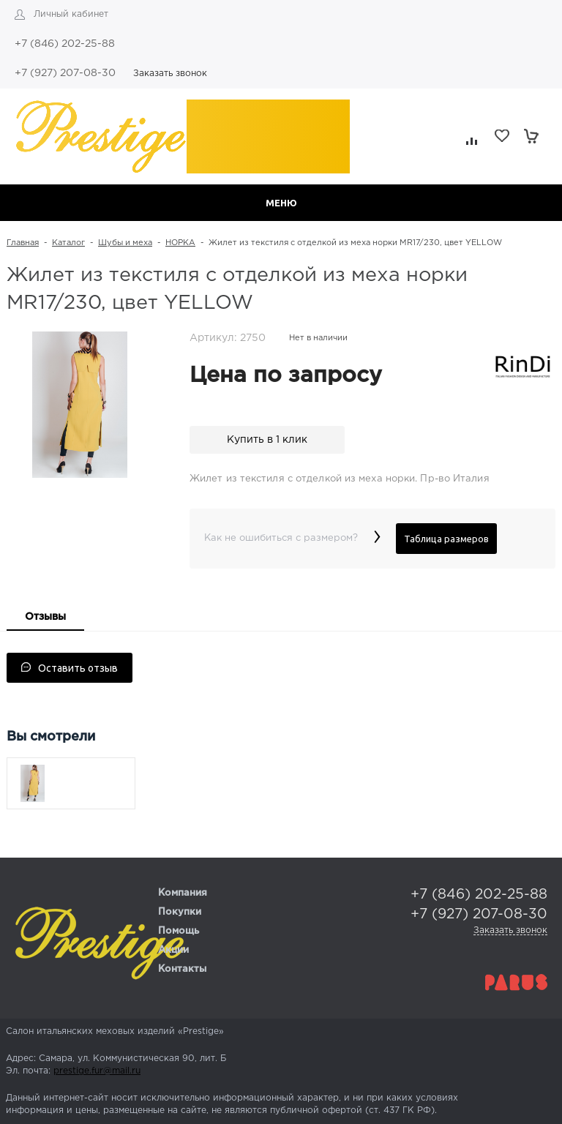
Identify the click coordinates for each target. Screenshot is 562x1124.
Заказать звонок (170, 74)
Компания (182, 893)
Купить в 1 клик (267, 439)
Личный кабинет (71, 14)
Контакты (182, 969)
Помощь (178, 931)
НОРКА (180, 243)
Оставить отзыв (69, 668)
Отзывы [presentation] (45, 616)
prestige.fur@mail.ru (96, 1071)
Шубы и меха (125, 243)
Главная (23, 243)
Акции (173, 950)
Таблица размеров (446, 538)
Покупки (179, 912)
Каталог (68, 243)
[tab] (45, 618)
